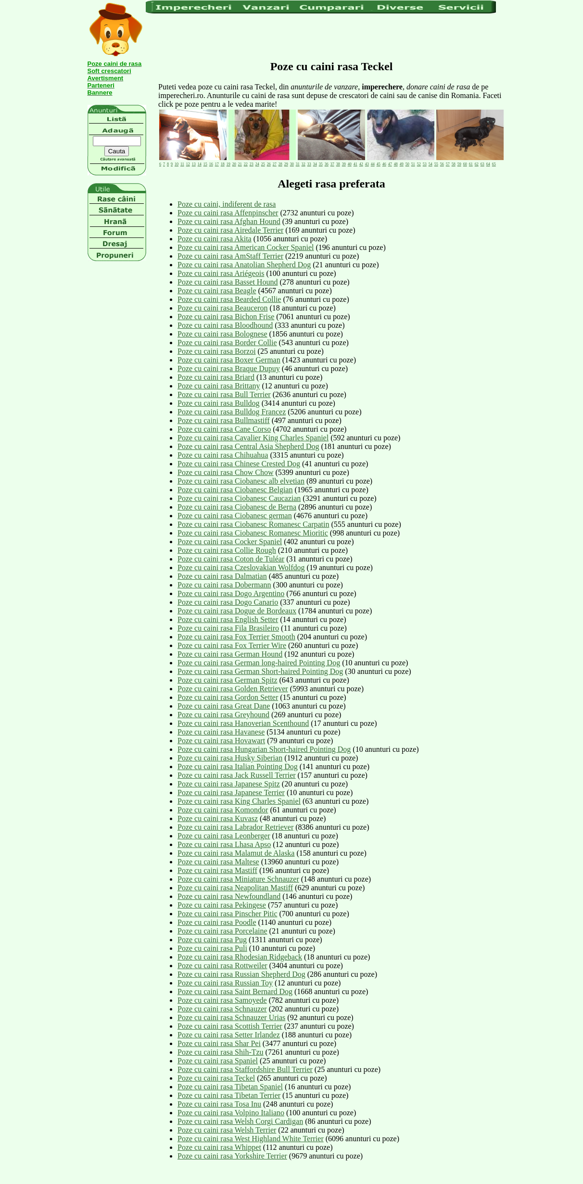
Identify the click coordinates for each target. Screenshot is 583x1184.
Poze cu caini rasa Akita (214, 239)
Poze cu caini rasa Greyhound (223, 714)
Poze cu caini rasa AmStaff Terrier (230, 256)
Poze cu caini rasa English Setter (227, 619)
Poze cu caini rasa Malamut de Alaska (235, 853)
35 (321, 164)
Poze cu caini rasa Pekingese (221, 905)
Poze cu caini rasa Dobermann (224, 585)
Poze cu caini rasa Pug (212, 939)
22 (246, 164)
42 (361, 164)
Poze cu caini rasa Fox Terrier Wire (231, 645)
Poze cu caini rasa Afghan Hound (228, 221)
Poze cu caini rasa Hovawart (221, 740)
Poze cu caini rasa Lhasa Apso (224, 844)
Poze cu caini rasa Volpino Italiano (230, 1113)
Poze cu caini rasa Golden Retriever (232, 689)
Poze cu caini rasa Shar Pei (219, 1043)
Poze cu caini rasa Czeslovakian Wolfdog (241, 567)
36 (327, 164)
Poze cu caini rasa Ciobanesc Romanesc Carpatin (253, 524)
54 (430, 164)
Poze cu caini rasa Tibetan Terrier (228, 1095)
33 (309, 164)
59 (459, 164)
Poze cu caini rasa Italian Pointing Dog (237, 766)
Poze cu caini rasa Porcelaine (222, 931)
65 (494, 164)
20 (234, 164)
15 (205, 164)
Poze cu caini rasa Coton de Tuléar (230, 559)
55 (436, 164)
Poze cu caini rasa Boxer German (228, 360)
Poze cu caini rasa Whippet (219, 1147)
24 (257, 164)
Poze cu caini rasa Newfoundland (228, 896)
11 (182, 164)
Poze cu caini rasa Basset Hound (227, 282)
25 (263, 164)
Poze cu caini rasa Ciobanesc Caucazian (239, 498)
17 (217, 164)
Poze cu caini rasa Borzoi (216, 351)
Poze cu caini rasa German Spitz (227, 680)
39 (344, 164)
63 (482, 164)
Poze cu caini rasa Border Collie (227, 342)
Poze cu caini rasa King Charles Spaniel (239, 801)
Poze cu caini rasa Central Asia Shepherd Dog (248, 446)
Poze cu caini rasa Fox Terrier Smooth (236, 637)
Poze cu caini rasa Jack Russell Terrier (236, 775)
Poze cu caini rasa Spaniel (217, 1061)
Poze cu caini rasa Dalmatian (222, 576)
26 (269, 164)
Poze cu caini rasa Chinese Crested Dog (238, 464)
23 (251, 164)
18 (223, 164)
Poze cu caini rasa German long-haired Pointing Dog (258, 663)
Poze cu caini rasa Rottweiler (222, 965)
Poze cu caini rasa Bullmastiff (223, 420)
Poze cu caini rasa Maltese (218, 862)
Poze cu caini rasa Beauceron (222, 308)
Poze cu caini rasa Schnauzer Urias (231, 1017)
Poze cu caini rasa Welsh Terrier (226, 1130)
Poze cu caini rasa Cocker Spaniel (229, 541)
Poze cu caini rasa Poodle (216, 922)
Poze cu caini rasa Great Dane (223, 706)
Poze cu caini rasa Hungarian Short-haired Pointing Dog (264, 749)
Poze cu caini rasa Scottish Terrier (229, 1026)
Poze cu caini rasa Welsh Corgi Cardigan (240, 1121)
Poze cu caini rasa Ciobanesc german (234, 515)
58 (454, 164)
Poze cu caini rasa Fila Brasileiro (228, 628)
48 (396, 164)
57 (448, 164)
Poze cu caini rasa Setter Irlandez (228, 1035)
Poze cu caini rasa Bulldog (218, 403)
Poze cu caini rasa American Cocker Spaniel (245, 247)
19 (228, 164)
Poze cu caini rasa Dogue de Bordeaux (236, 611)
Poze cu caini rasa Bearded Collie (229, 299)
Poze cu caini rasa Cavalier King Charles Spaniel (253, 438)
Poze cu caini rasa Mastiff (217, 870)
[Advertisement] (321, 36)
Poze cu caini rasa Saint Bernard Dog (234, 991)
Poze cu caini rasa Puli (212, 948)
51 (413, 164)
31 (298, 164)
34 (315, 164)
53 (425, 164)
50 (407, 164)
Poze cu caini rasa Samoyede (222, 1000)
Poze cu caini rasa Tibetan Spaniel (230, 1087)
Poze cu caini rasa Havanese (221, 732)
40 (350, 164)
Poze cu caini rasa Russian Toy (225, 983)
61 (471, 164)
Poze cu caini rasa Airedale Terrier (230, 230)
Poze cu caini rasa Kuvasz (217, 818)
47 (390, 164)
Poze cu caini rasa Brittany (218, 386)
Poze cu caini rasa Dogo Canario (227, 602)
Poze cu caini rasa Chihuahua (222, 455)
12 (188, 164)
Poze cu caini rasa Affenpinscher (227, 213)
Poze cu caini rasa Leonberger (223, 836)
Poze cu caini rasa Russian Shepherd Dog (241, 974)
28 (280, 164)
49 (402, 164)
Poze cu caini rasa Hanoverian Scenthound (243, 723)
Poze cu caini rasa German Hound (229, 654)
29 (286, 164)
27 (275, 164)
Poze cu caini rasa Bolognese (222, 334)
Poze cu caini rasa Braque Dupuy (228, 368)
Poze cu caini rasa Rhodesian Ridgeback (239, 957)
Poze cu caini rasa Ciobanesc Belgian (234, 490)
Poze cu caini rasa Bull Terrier (224, 394)
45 (378, 164)
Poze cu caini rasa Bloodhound (225, 325)
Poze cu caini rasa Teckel (216, 1078)
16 (211, 164)
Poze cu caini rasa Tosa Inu (219, 1104)
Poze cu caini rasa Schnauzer (222, 1009)
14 (200, 164)
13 (194, 164)
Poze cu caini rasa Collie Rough (226, 550)
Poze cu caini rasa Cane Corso (224, 429)
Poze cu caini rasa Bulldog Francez (231, 412)
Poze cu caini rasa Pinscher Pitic (227, 914)
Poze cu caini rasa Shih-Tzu (220, 1052)
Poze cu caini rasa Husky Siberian (229, 758)
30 (292, 164)
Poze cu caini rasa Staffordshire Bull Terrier (245, 1069)
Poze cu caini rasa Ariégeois (220, 273)
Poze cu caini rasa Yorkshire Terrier (232, 1156)
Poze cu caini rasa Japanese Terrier (231, 792)
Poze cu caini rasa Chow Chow (225, 472)
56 (442, 164)
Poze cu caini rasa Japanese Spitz (228, 784)
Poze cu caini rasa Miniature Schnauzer (238, 879)
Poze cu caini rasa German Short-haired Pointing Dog (260, 671)
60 (465, 164)
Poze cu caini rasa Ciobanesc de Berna (236, 507)
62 (477, 164)
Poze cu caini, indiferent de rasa (226, 204)
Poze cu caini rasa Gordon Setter (227, 697)
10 (176, 164)
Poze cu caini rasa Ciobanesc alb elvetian (240, 481)
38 (338, 164)
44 (373, 164)
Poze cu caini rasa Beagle (216, 291)
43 (367, 164)
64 (488, 164)
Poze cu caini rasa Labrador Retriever (235, 827)
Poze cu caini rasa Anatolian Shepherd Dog (244, 265)
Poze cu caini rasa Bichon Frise (225, 316)
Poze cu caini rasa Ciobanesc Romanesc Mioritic (252, 533)
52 (419, 164)
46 (384, 164)
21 (240, 164)
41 (355, 164)
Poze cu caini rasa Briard (215, 377)
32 (303, 164)
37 (332, 164)
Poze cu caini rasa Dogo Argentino (230, 593)
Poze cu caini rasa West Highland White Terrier (250, 1138)
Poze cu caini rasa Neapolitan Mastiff (235, 888)
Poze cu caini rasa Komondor (222, 810)
